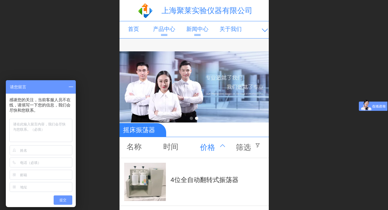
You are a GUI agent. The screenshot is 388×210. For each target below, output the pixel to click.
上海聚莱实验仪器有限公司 (206, 10)
